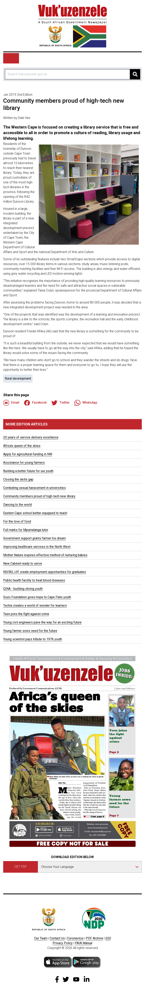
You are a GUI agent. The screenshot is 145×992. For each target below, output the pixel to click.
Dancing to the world (17, 505)
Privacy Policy (63, 943)
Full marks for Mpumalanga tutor (25, 530)
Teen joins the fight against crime (26, 614)
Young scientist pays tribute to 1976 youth (32, 639)
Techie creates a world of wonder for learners (35, 605)
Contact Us (57, 938)
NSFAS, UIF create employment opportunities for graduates (44, 572)
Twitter (60, 403)
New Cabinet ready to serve (22, 563)
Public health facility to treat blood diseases (34, 580)
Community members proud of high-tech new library (39, 496)
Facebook (35, 403)
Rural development (18, 378)
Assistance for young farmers (24, 462)
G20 (108, 938)
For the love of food (17, 521)
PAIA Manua (83, 943)
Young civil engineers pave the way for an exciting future (42, 622)
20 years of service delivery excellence (30, 437)
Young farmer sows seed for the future (30, 631)
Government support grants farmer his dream (34, 538)
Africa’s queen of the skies (21, 446)
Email (11, 403)
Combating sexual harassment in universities (34, 488)
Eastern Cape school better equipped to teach (35, 513)
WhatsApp (85, 402)
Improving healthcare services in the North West (36, 547)
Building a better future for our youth (28, 471)
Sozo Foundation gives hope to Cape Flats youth (37, 597)
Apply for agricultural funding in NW (27, 454)
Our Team (40, 938)
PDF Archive (94, 938)
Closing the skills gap (18, 479)
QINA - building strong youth (23, 589)
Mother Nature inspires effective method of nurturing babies (45, 555)
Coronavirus (75, 938)
